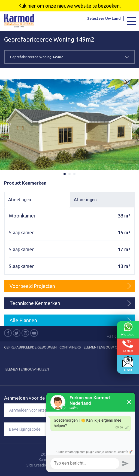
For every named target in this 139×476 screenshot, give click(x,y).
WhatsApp (128, 329)
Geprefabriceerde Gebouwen (30, 347)
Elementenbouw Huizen (27, 369)
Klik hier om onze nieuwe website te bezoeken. (69, 5)
